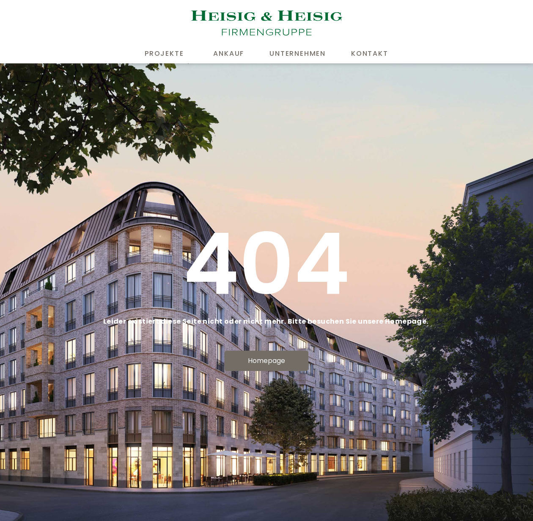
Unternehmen (297, 53)
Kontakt (369, 53)
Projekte (166, 53)
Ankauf (228, 53)
